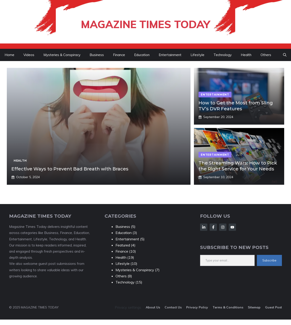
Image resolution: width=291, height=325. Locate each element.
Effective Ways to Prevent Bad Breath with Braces (69, 169)
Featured (122, 245)
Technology (222, 55)
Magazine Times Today (145, 24)
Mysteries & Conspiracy (61, 55)
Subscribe (269, 260)
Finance (119, 55)
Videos (28, 55)
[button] (284, 55)
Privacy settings (128, 307)
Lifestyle (197, 55)
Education (142, 55)
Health (246, 55)
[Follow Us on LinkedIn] (203, 227)
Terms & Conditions (228, 307)
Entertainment (170, 55)
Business (97, 55)
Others (266, 55)
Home (9, 55)
